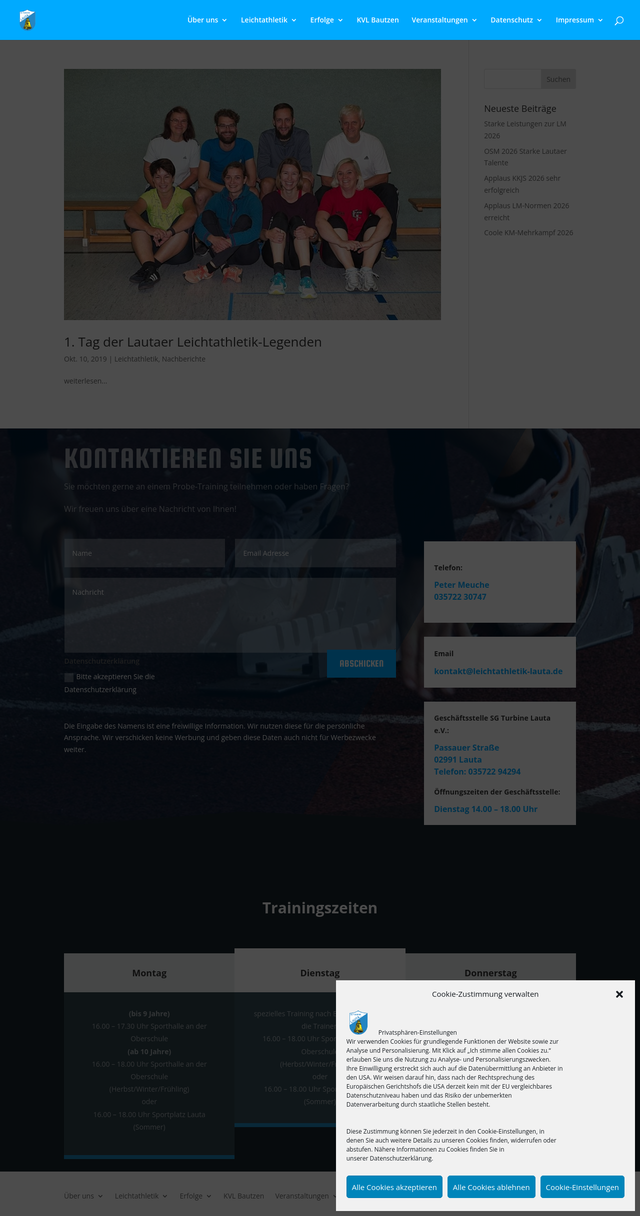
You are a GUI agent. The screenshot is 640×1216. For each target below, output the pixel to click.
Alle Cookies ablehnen (491, 1187)
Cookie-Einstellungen (582, 1187)
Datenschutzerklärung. (402, 1158)
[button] (619, 994)
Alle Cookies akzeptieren (394, 1187)
